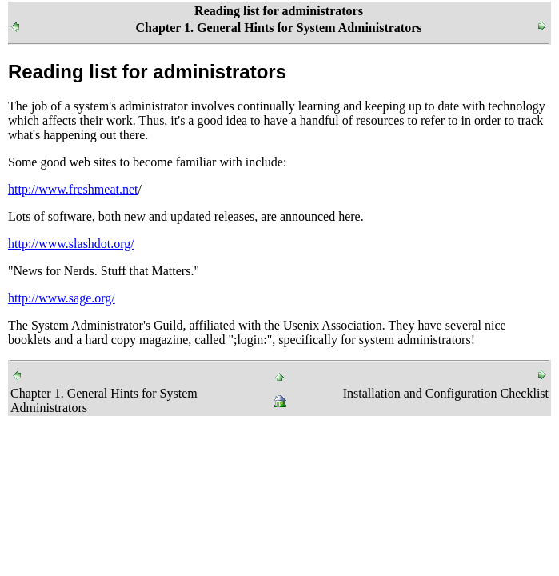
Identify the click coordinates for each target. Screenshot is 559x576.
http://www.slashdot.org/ (71, 243)
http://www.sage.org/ (61, 298)
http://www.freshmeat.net (73, 189)
